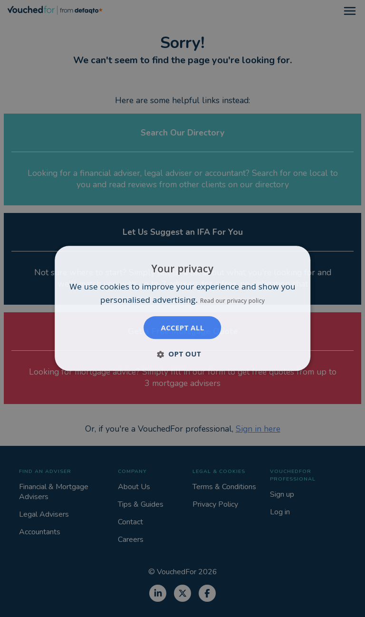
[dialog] (182, 308)
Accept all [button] (182, 328)
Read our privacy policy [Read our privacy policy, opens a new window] (232, 301)
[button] (182, 354)
